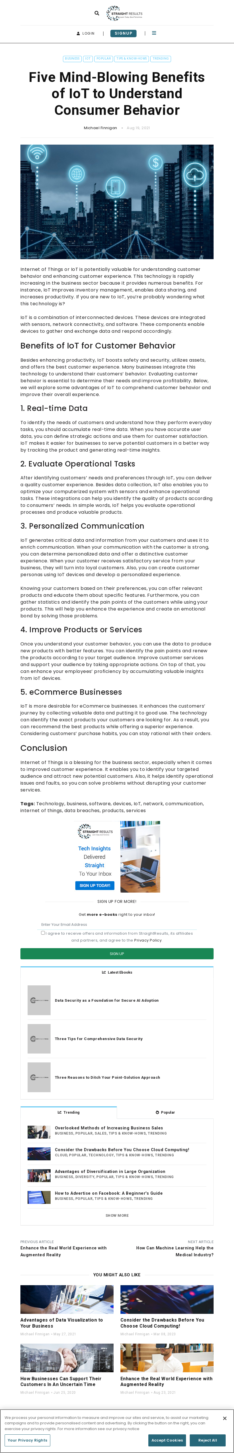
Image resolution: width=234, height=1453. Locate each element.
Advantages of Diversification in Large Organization (110, 1171)
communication (184, 803)
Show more (117, 1215)
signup (124, 33)
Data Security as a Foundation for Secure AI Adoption (107, 1000)
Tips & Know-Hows (131, 58)
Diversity (84, 1177)
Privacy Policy (148, 940)
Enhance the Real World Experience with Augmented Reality (166, 1381)
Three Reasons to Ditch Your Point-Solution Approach (107, 1077)
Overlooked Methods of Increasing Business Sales (109, 1128)
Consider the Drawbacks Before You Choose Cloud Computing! (122, 1149)
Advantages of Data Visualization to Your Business (61, 1323)
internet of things (41, 810)
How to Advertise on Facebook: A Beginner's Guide (109, 1193)
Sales (100, 1133)
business (77, 803)
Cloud (61, 1155)
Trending (161, 58)
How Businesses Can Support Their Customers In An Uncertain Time (60, 1381)
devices (122, 803)
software (100, 803)
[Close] (224, 1420)
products (113, 810)
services (136, 810)
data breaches (82, 810)
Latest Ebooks (117, 972)
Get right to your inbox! (117, 914)
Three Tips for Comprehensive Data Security (99, 1038)
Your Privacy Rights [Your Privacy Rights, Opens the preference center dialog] (27, 1442)
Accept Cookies (167, 1442)
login (86, 33)
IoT (88, 58)
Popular (104, 58)
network (153, 803)
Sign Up (117, 953)
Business (72, 58)
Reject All (207, 1442)
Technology (50, 803)
